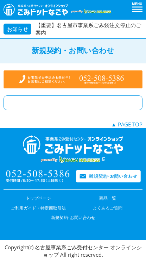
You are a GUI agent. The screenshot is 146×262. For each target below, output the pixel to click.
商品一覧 (107, 198)
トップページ (38, 198)
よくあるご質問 (107, 208)
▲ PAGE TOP (126, 124)
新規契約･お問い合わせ (73, 217)
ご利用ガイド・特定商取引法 (38, 208)
